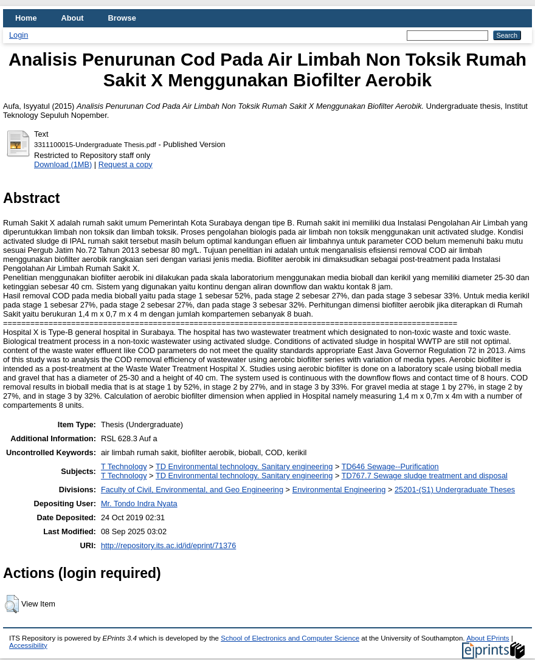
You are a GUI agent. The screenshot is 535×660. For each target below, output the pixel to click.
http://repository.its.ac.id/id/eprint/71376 (168, 545)
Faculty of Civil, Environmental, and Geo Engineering (192, 489)
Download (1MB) (63, 164)
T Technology (124, 466)
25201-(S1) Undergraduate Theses (455, 489)
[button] (12, 604)
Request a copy (125, 164)
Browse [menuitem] (122, 17)
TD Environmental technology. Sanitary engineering (244, 466)
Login (18, 35)
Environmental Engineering (339, 489)
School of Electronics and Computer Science (290, 638)
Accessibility (28, 645)
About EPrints (487, 638)
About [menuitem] (72, 17)
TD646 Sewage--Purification (390, 466)
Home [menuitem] (26, 17)
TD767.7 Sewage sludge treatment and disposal (425, 475)
